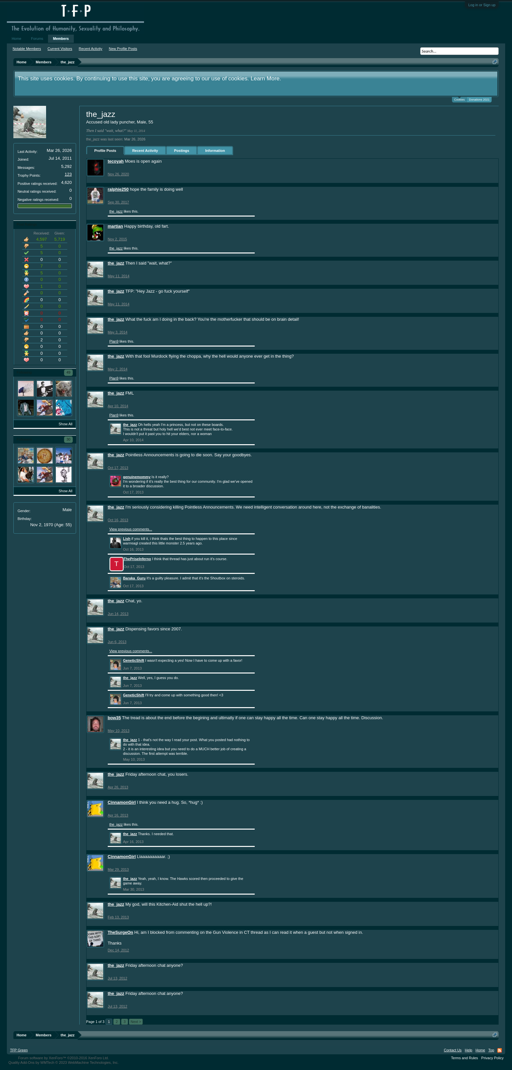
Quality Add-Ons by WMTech (63, 1062)
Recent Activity (145, 151)
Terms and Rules (464, 1058)
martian (115, 226)
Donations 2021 (479, 99)
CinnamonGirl (122, 802)
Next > (136, 1022)
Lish (127, 539)
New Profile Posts (123, 49)
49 (68, 372)
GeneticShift (133, 660)
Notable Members (27, 49)
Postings (181, 151)
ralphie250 (118, 189)
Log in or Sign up (481, 5)
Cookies (459, 99)
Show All (65, 424)
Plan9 (114, 341)
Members (61, 39)
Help (468, 1050)
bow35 (114, 717)
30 (68, 439)
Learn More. (265, 78)
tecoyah (116, 161)
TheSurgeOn (120, 932)
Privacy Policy (492, 1058)
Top (491, 1050)
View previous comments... (130, 529)
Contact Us (452, 1050)
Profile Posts (105, 151)
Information (215, 151)
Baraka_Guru (134, 578)
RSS (499, 1050)
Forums (37, 39)
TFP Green (19, 1050)
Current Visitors (60, 49)
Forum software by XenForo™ (63, 1058)
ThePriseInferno (137, 559)
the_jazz (116, 211)
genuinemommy (137, 477)
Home (16, 39)
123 (68, 174)
